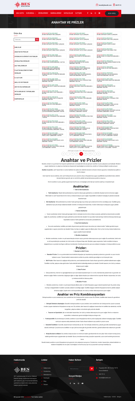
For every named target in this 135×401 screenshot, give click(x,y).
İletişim (46, 384)
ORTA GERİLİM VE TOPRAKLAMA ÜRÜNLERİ (25, 93)
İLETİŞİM (78, 13)
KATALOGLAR (68, 13)
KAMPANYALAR (19, 99)
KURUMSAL (31, 13)
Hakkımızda (47, 368)
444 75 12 (118, 5)
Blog (45, 381)
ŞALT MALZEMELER (21, 65)
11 (72, 154)
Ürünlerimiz (47, 371)
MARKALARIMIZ (56, 13)
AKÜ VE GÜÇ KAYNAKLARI (22, 87)
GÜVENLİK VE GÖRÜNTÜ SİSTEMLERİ (26, 56)
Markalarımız (47, 374)
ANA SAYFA (20, 13)
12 (77, 154)
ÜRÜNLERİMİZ (43, 13)
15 (90, 154)
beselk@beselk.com (105, 5)
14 (85, 154)
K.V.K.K (114, 397)
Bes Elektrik (27, 397)
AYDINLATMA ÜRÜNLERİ (22, 61)
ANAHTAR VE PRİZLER (21, 52)
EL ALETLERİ (18, 77)
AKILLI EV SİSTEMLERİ (21, 82)
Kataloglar (47, 378)
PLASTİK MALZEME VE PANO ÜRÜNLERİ (24, 72)
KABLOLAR (18, 47)
